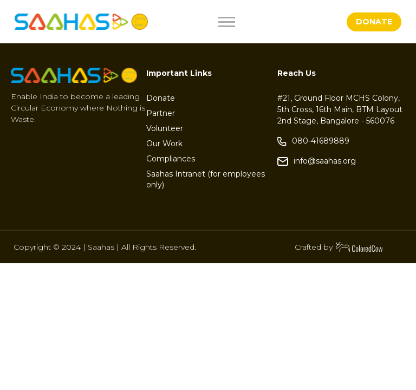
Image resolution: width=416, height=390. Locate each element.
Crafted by (339, 247)
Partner (160, 113)
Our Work (164, 143)
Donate (160, 98)
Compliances (170, 159)
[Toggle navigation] (252, 22)
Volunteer (164, 128)
